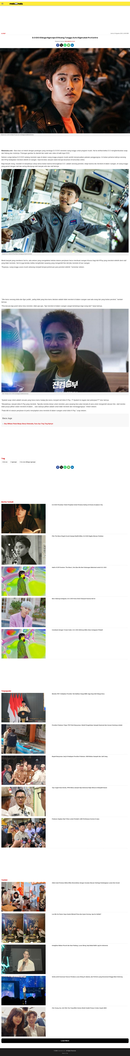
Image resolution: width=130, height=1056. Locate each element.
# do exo (4, 462)
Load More (65, 1041)
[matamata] (16, 4)
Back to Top (65, 1053)
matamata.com (61, 1050)
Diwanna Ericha (59, 41)
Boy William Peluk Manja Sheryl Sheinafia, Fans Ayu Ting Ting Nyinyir (28, 423)
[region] (65, 19)
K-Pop (3, 33)
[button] (2, 3)
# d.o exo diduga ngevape (27, 462)
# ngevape (13, 462)
